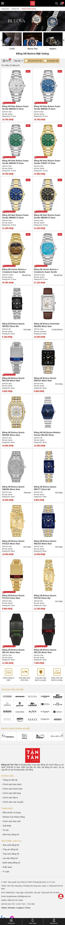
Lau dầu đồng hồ (10, 858)
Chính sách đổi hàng (12, 793)
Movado (11, 908)
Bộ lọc (6, 60)
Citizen (4, 908)
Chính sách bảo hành (12, 784)
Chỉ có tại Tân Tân (35, 61)
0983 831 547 (12, 900)
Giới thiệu (7, 826)
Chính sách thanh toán (12, 789)
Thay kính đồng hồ (11, 854)
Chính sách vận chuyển (13, 802)
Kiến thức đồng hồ (11, 835)
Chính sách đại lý (10, 798)
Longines (20, 908)
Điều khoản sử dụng (12, 812)
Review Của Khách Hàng (14, 817)
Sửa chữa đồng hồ (11, 845)
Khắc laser (7, 867)
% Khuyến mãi (52, 61)
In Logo (6, 871)
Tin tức (6, 830)
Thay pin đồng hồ (10, 849)
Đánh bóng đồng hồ (11, 863)
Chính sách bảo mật (11, 821)
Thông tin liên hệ (10, 780)
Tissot (27, 908)
